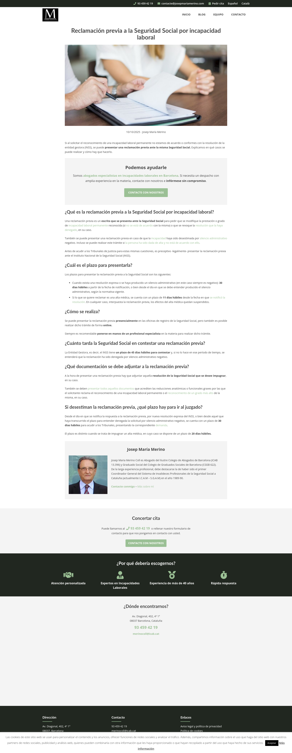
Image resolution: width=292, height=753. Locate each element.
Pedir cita (216, 3)
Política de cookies (191, 731)
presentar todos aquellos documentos (111, 388)
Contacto (238, 14)
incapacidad (158, 238)
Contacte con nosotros (146, 192)
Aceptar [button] (271, 743)
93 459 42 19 (143, 3)
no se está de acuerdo (139, 225)
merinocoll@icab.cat (146, 634)
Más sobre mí (145, 486)
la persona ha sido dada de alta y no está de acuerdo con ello (162, 242)
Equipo (218, 14)
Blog (202, 14)
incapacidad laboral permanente (88, 225)
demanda (161, 425)
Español (233, 3)
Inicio (186, 14)
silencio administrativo (213, 238)
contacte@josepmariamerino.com (181, 3)
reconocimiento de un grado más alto (190, 393)
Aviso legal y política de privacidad (201, 726)
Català (246, 3)
